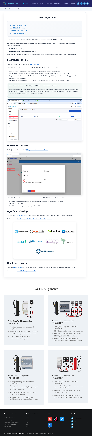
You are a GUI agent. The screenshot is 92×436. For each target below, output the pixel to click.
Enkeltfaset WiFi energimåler (10, 417)
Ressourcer (28, 417)
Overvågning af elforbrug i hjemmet (11, 422)
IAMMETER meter (17, 267)
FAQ (27, 422)
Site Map (27, 426)
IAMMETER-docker (18, 28)
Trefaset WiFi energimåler (9, 420)
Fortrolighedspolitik (43, 433)
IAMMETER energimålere (20, 215)
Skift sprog (50, 433)
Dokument (28, 420)
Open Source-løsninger (18, 31)
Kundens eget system (18, 33)
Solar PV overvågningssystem (10, 424)
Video (27, 424)
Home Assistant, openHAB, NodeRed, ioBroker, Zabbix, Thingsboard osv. (34, 219)
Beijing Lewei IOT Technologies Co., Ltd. (18, 433)
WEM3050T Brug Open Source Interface (26, 270)
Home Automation (7, 426)
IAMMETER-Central (18, 25)
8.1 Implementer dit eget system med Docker (37, 149)
